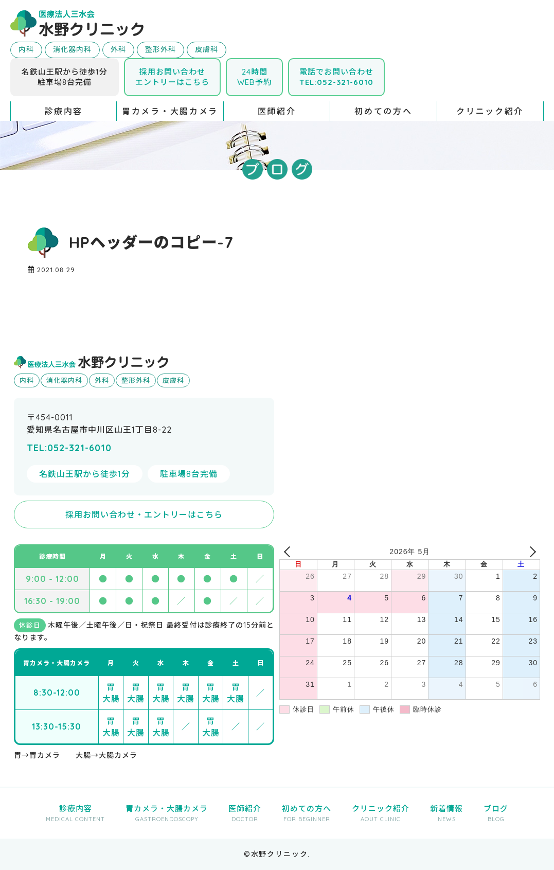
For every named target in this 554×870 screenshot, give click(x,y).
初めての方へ (383, 111)
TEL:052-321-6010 (69, 448)
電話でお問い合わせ (336, 77)
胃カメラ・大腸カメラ (170, 111)
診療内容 (63, 111)
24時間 (254, 77)
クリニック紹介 (490, 111)
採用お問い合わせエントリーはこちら (172, 77)
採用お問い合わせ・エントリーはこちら (144, 514)
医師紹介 (277, 111)
